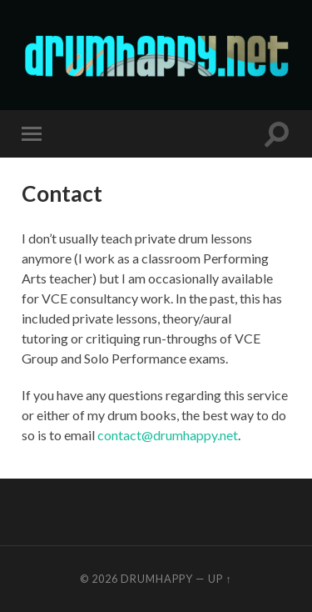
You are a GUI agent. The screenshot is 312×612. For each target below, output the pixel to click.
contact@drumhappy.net (167, 435)
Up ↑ (219, 578)
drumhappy (157, 578)
